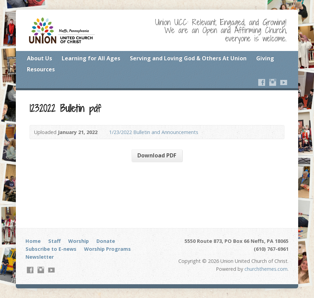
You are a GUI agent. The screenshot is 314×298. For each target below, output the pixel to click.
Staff (54, 241)
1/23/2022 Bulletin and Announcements (153, 132)
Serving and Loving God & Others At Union (188, 58)
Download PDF (156, 155)
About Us (39, 58)
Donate (105, 241)
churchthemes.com (265, 269)
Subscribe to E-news (50, 249)
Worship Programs (107, 249)
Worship (78, 241)
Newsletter (39, 257)
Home (33, 241)
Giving (265, 58)
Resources (41, 69)
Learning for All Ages (91, 58)
